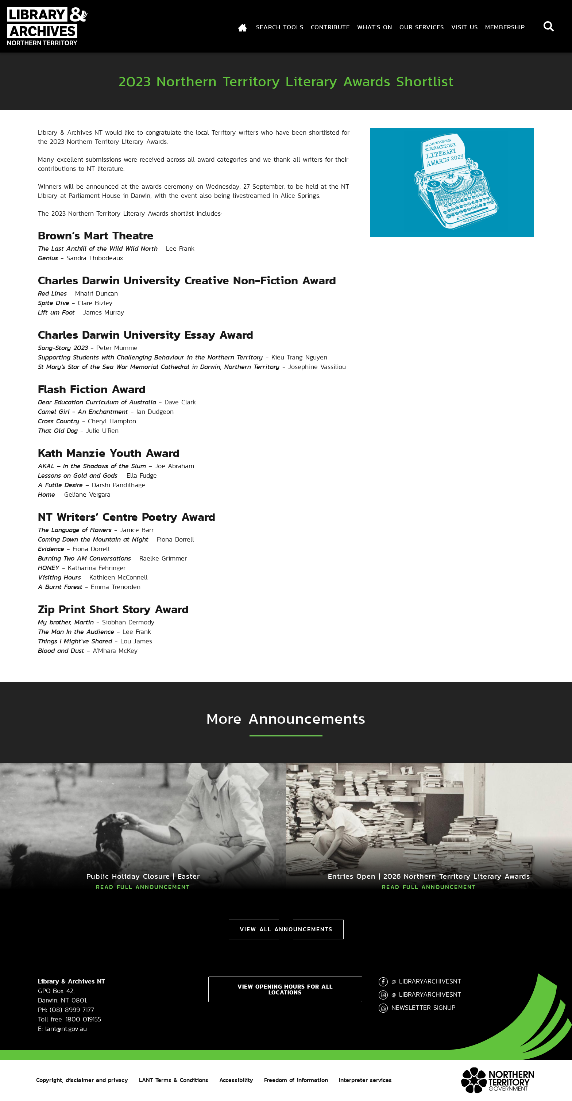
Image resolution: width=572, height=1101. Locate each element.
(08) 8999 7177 (72, 1009)
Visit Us (464, 27)
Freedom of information (296, 1080)
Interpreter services (365, 1080)
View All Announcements (286, 929)
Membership (505, 27)
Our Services (421, 27)
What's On (374, 27)
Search (549, 26)
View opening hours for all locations (285, 989)
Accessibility (236, 1080)
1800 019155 (83, 1019)
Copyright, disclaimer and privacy (82, 1080)
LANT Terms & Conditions (173, 1080)
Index (237, 27)
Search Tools (280, 27)
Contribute (330, 27)
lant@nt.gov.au (66, 1028)
